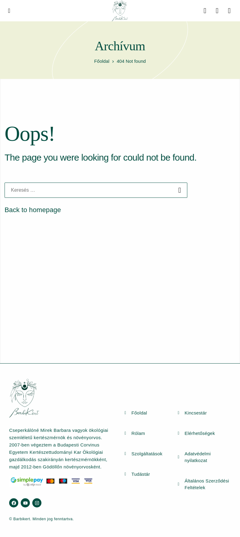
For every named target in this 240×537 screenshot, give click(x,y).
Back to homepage (33, 210)
